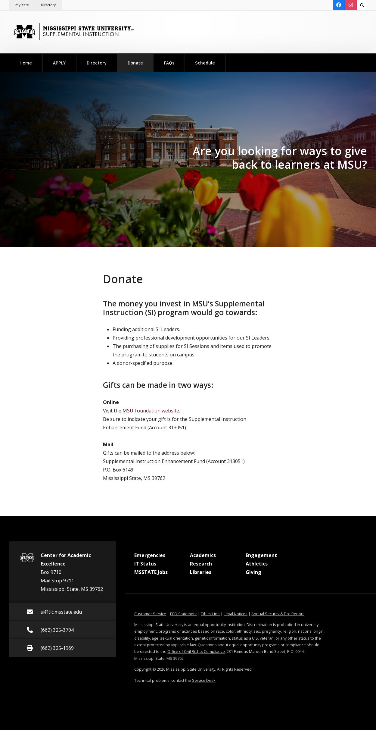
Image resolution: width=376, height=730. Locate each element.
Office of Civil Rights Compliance (196, 651)
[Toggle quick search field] (362, 5)
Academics (203, 555)
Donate (141, 60)
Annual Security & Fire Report (277, 613)
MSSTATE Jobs (151, 572)
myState (25, 4)
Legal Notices (235, 613)
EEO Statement (183, 613)
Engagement (261, 555)
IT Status (145, 563)
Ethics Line (210, 613)
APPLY (59, 63)
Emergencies (149, 555)
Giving (253, 572)
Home (26, 63)
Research (201, 563)
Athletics (257, 563)
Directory (51, 4)
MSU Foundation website (151, 410)
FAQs (169, 63)
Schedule (205, 63)
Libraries (200, 572)
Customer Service (150, 613)
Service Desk (204, 680)
